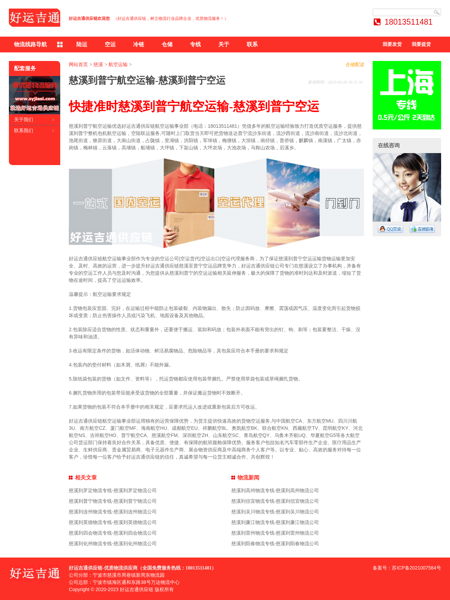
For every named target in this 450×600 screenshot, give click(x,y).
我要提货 (421, 44)
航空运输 (118, 64)
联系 (252, 44)
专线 (195, 44)
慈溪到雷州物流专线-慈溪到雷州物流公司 (275, 533)
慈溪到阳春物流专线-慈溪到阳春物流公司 (275, 543)
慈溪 (98, 64)
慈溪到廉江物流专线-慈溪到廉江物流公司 (275, 522)
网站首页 (78, 64)
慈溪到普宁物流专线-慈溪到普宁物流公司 (113, 501)
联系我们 (23, 130)
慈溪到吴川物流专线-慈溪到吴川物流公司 (275, 511)
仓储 (167, 44)
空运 (110, 44)
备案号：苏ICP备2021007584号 (407, 568)
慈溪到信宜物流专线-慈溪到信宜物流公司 (275, 501)
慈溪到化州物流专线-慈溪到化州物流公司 (113, 543)
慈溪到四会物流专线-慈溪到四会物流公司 (113, 533)
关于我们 (23, 119)
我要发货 (392, 44)
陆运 (81, 44)
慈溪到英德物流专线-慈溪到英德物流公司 (113, 522)
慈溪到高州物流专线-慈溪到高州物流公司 (275, 490)
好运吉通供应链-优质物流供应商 (103, 568)
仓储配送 (354, 64)
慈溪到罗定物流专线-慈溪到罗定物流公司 (113, 490)
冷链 (138, 44)
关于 (223, 44)
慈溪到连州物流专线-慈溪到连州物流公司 (113, 511)
